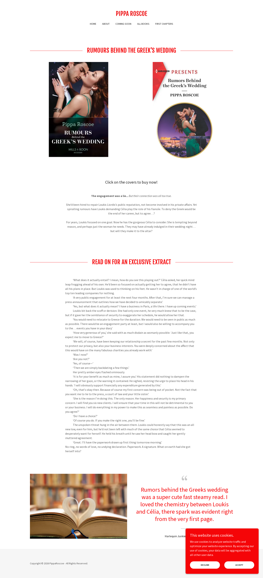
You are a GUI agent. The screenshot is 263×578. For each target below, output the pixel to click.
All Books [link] (143, 23)
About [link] (106, 23)
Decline (205, 569)
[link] (131, 15)
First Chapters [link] (164, 23)
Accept (239, 569)
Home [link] (93, 23)
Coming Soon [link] (123, 23)
